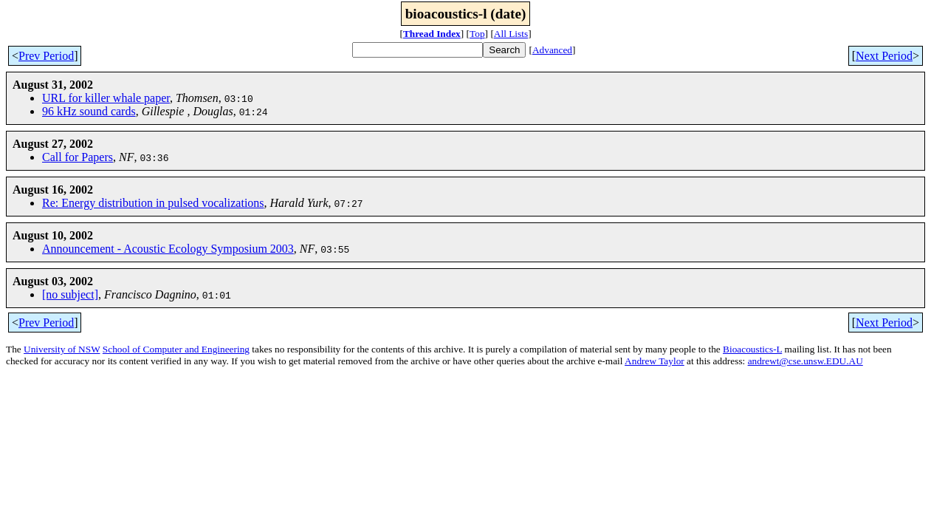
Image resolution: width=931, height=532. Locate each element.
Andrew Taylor (654, 360)
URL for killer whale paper (106, 98)
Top (477, 33)
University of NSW (62, 349)
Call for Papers (77, 157)
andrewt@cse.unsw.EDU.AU (805, 360)
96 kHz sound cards (89, 111)
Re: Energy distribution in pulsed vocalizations (153, 203)
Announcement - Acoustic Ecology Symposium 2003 (168, 248)
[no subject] (70, 294)
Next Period (884, 56)
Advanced (552, 49)
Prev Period (46, 56)
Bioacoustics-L (752, 349)
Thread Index (432, 33)
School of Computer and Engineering (176, 349)
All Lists (511, 33)
